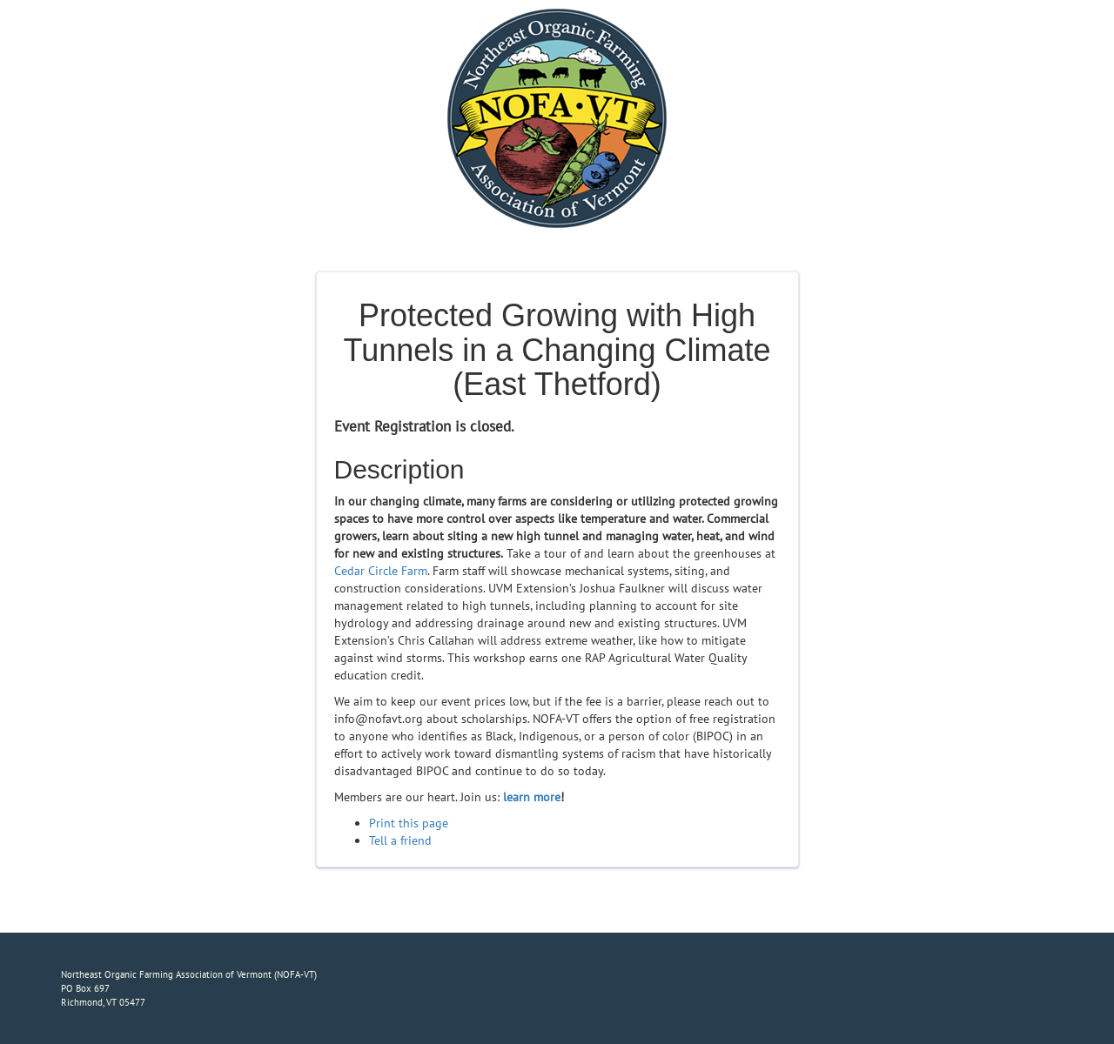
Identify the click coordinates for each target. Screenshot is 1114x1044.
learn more (531, 797)
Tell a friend (400, 840)
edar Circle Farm (384, 571)
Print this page (408, 823)
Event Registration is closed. (424, 426)
